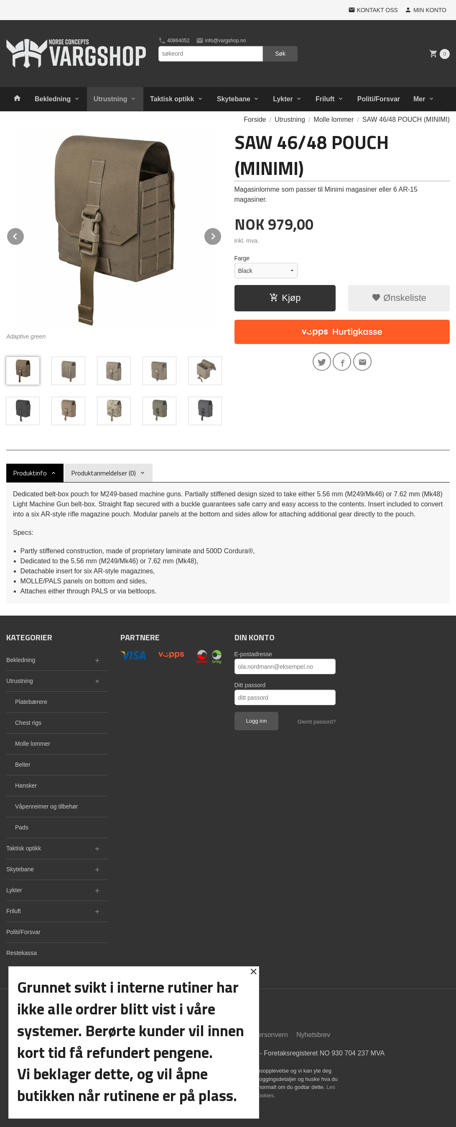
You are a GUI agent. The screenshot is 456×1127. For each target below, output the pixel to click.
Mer (419, 99)
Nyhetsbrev (313, 1034)
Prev (24, 235)
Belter (23, 764)
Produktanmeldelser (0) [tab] (103, 473)
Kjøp (285, 298)
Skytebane (233, 99)
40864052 (174, 41)
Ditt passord (250, 685)
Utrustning (110, 99)
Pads (21, 827)
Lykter (283, 99)
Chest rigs (28, 722)
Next (221, 235)
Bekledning (53, 99)
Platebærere (31, 701)
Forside (255, 119)
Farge (242, 258)
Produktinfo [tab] (30, 473)
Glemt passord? (316, 722)
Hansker (26, 785)
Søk (280, 53)
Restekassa (21, 953)
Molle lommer (32, 743)
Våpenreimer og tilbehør (46, 806)
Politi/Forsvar (378, 99)
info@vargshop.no (221, 41)
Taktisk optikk (172, 99)
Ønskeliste (399, 298)
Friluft (325, 99)
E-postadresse (253, 654)
